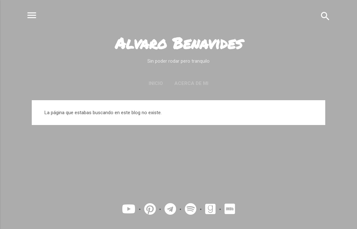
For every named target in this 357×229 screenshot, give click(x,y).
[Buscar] (325, 16)
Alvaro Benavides (178, 43)
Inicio (156, 83)
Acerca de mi (191, 83)
